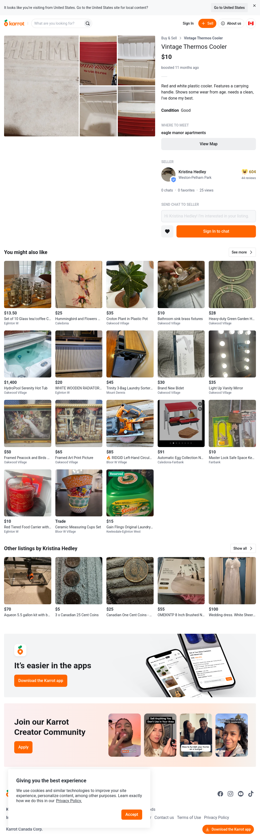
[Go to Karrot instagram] (231, 794)
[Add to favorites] (167, 231)
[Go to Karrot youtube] (241, 794)
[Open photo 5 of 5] (136, 111)
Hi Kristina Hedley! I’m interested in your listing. (208, 216)
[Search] (87, 23)
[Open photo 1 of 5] (41, 86)
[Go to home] (14, 23)
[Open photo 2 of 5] (98, 60)
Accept (131, 814)
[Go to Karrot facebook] (220, 794)
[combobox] (57, 23)
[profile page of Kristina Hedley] (168, 174)
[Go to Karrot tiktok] (251, 794)
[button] (242, 252)
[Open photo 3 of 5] (136, 60)
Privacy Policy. (69, 800)
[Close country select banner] (254, 5)
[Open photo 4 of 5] (98, 111)
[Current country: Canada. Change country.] (251, 23)
